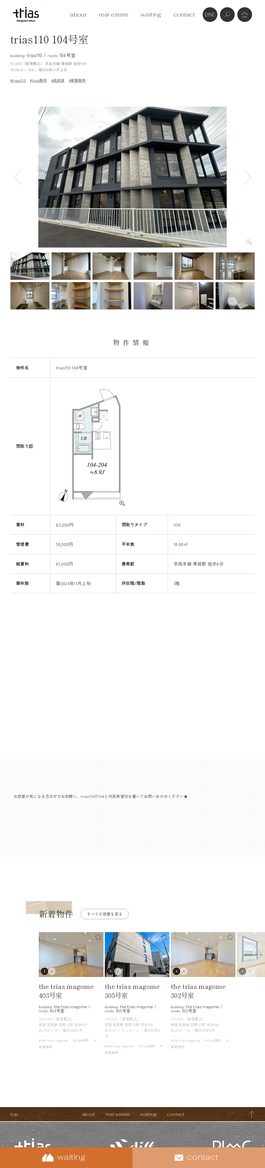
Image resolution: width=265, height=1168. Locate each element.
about (78, 14)
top (14, 1114)
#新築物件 (77, 80)
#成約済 (57, 80)
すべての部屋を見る (104, 914)
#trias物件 (38, 80)
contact (184, 14)
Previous (17, 177)
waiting (151, 14)
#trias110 (18, 80)
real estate (114, 14)
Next (247, 177)
